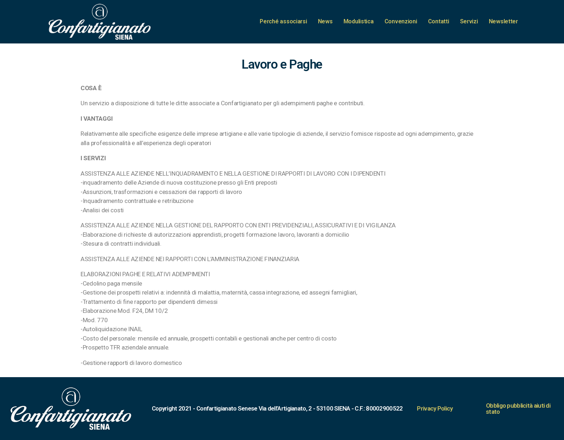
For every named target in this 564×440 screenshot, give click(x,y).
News (325, 21)
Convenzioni (401, 21)
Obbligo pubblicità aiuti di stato (518, 408)
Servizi (469, 21)
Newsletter (503, 21)
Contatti (438, 21)
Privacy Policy (434, 408)
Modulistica (359, 21)
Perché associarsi (283, 21)
